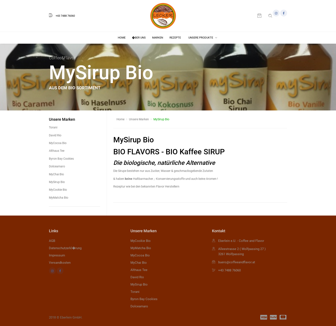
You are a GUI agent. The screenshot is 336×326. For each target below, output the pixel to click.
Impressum (57, 255)
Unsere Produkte (202, 37)
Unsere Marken (139, 119)
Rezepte (175, 37)
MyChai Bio (56, 174)
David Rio (55, 135)
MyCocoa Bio (58, 143)
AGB (52, 241)
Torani (53, 127)
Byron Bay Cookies (61, 158)
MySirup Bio (57, 182)
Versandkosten (60, 263)
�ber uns (139, 37)
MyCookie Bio (58, 189)
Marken (157, 37)
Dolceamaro (57, 166)
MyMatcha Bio (58, 197)
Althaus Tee (56, 150)
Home (122, 37)
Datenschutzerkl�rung (65, 248)
